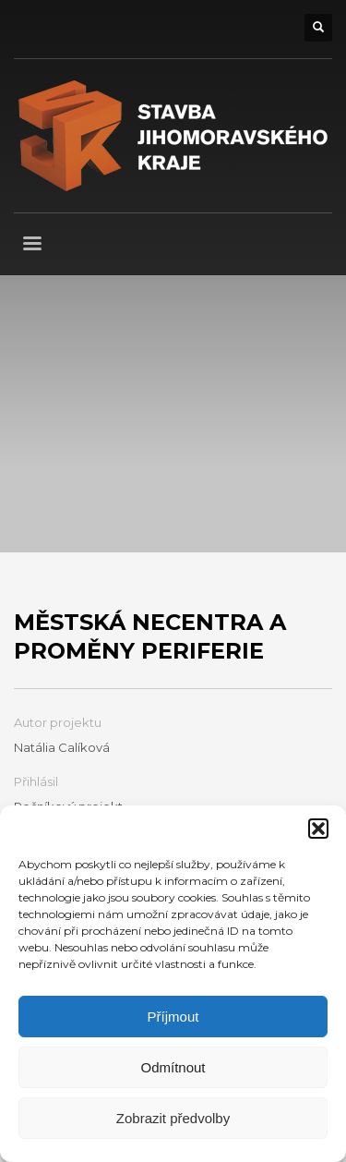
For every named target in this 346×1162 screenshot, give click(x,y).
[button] (318, 828)
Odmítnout (172, 1067)
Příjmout (173, 1016)
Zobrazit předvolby (173, 1118)
